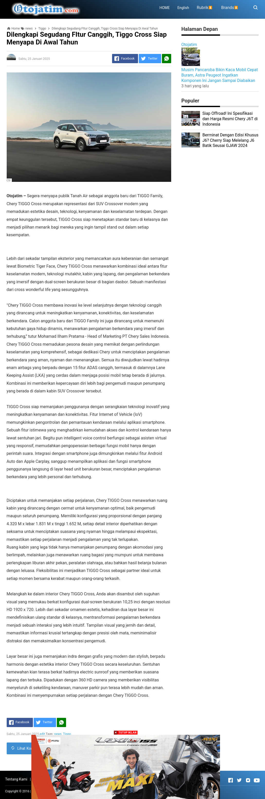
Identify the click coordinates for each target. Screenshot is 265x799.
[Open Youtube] (257, 780)
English (183, 8)
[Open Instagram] (248, 780)
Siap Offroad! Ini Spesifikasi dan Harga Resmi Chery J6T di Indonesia (230, 119)
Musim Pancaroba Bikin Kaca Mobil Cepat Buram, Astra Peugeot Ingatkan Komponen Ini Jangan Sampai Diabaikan (219, 75)
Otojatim (189, 44)
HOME (164, 8)
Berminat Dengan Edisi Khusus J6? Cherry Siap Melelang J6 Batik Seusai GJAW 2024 (231, 140)
